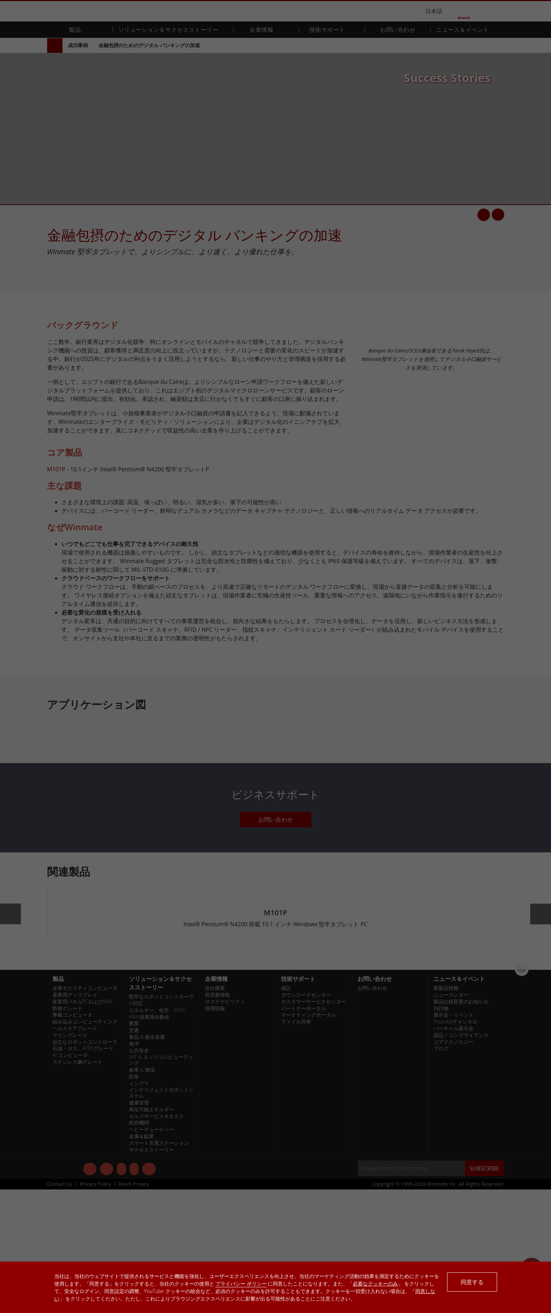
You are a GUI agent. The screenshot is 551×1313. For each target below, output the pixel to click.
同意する (472, 1282)
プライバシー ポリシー (241, 1283)
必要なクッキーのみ (375, 1283)
